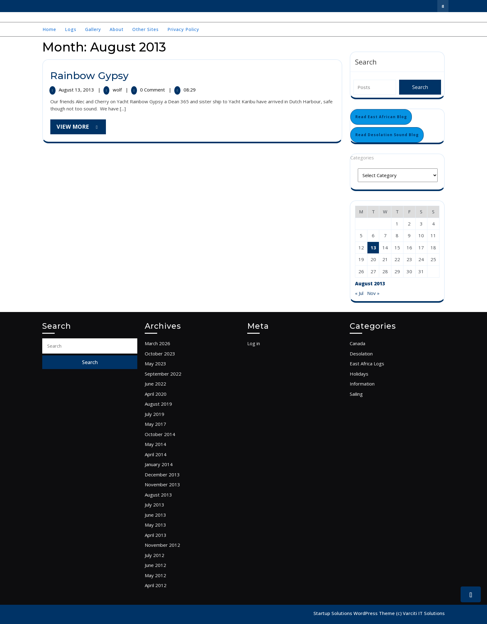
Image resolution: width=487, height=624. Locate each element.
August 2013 (158, 495)
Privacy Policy (183, 29)
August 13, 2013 (77, 90)
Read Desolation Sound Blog (387, 134)
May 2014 (155, 444)
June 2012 (155, 565)
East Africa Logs (367, 363)
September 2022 (163, 374)
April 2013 (155, 535)
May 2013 (155, 525)
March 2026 (157, 343)
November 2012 (162, 545)
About (117, 29)
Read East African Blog (381, 116)
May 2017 (155, 424)
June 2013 (155, 515)
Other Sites (145, 29)
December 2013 (162, 474)
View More (81, 128)
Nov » (373, 293)
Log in (253, 343)
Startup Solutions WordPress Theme (354, 613)
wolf (118, 90)
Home (49, 29)
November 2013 (162, 484)
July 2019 (154, 414)
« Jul (359, 293)
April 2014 (155, 454)
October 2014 (160, 434)
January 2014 (159, 464)
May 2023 (155, 363)
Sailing (356, 394)
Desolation (361, 353)
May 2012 (155, 575)
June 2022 (155, 384)
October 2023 (160, 353)
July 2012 (154, 555)
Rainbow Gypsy (89, 75)
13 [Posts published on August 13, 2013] (373, 247)
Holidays (359, 374)
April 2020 (155, 394)
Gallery (93, 29)
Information (362, 384)
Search (366, 61)
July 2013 (154, 504)
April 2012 (155, 585)
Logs (70, 29)
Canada (357, 343)
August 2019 (158, 404)
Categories (362, 157)
